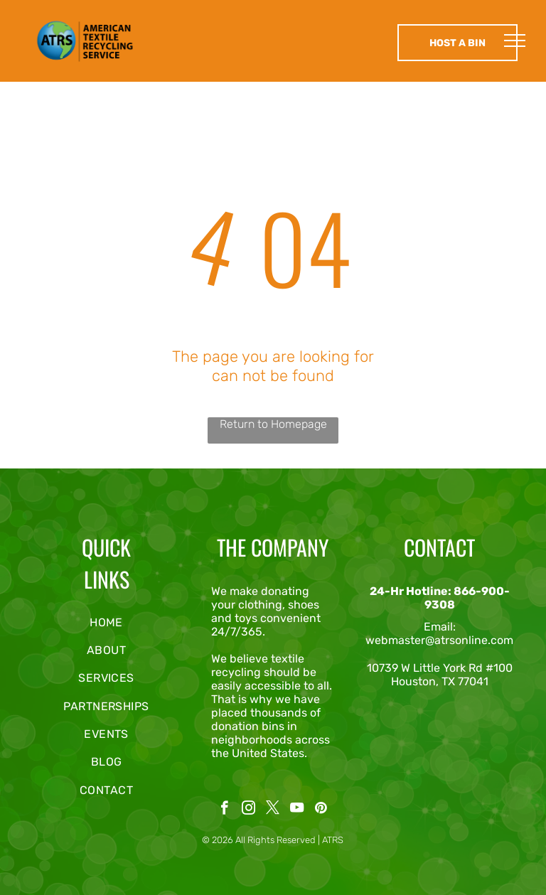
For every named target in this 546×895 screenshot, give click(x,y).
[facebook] (224, 810)
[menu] (514, 40)
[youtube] (297, 810)
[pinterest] (321, 810)
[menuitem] (106, 622)
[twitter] (272, 810)
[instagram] (248, 810)
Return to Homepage (273, 424)
